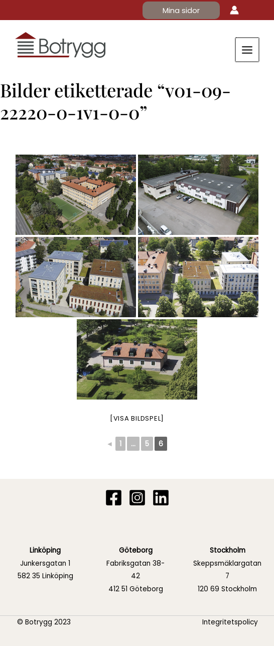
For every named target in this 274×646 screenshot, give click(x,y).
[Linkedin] (161, 497)
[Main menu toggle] (247, 49)
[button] (181, 10)
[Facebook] (113, 497)
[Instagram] (137, 497)
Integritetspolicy (230, 622)
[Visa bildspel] (137, 418)
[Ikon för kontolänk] (234, 10)
